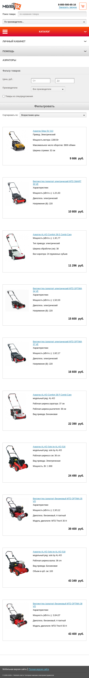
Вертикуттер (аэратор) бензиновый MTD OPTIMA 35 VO (57, 500)
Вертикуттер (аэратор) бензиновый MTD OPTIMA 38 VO (57, 605)
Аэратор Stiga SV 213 (43, 131)
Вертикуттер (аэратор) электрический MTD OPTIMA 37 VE (57, 343)
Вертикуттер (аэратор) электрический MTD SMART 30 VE (57, 182)
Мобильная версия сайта (14, 669)
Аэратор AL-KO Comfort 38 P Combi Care (52, 395)
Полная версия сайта (39, 669)
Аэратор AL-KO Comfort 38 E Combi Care (52, 234)
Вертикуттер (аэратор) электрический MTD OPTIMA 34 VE (57, 289)
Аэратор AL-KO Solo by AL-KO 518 (49, 552)
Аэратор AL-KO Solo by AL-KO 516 (49, 447)
